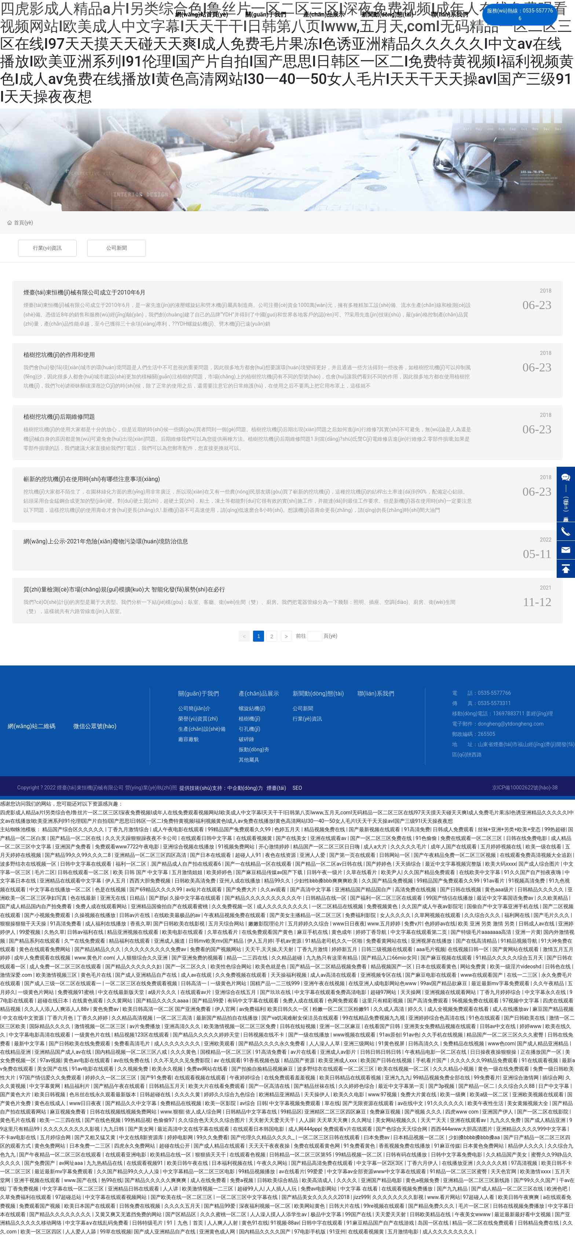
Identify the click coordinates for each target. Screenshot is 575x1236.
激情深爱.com (16, 975)
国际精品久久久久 (50, 1026)
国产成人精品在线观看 (220, 1146)
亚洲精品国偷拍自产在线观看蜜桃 (170, 906)
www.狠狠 (171, 1112)
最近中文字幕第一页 (401, 1086)
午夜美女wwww (473, 1214)
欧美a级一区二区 (490, 1094)
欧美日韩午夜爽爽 (519, 1197)
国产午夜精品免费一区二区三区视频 (455, 855)
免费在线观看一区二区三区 (471, 838)
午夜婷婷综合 (245, 1078)
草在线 (332, 1103)
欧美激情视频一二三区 (208, 1189)
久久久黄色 (184, 1052)
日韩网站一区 (395, 855)
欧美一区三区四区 (42, 1232)
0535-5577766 (494, 693)
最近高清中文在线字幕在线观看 (193, 1129)
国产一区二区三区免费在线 (381, 838)
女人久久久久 (396, 915)
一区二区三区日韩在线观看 (329, 1137)
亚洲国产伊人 (498, 1112)
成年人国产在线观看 (454, 847)
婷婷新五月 (345, 949)
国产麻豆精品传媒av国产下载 (270, 872)
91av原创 (389, 1035)
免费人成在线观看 (304, 1001)
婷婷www (531, 1026)
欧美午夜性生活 (486, 1103)
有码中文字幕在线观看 (253, 1001)
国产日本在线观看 (211, 855)
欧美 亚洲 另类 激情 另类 (487, 924)
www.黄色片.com (94, 958)
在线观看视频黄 (254, 838)
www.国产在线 (81, 1180)
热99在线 (111, 1180)
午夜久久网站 (273, 1163)
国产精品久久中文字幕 (131, 1103)
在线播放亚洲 (458, 1163)
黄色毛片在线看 (18, 1120)
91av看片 (494, 881)
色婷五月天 (287, 829)
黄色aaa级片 (500, 889)
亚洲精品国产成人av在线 (63, 1052)
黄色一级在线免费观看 (504, 1069)
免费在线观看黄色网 (317, 1146)
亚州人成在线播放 (240, 881)
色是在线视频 (111, 889)
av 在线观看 (227, 1060)
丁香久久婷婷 (93, 1018)
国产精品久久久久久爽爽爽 (156, 1180)
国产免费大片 (242, 889)
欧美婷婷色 (219, 872)
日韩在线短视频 (298, 1026)
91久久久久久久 (446, 1103)
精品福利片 (77, 1086)
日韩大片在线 (345, 1206)
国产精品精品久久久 (98, 949)
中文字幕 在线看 (359, 1189)
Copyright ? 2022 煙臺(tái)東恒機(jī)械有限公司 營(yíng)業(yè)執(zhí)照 (97, 788)
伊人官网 (226, 1009)
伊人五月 (116, 881)
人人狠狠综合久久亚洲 (142, 958)
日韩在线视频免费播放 (519, 1206)
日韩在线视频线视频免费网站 (124, 1112)
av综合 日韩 (253, 1103)
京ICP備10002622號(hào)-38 (525, 788)
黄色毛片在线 (97, 975)
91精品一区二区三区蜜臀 (459, 1171)
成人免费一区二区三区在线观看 (65, 966)
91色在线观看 (485, 1018)
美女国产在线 (53, 1069)
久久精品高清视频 (132, 1018)
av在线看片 (291, 1171)
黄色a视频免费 (423, 1180)
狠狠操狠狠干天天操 (23, 924)
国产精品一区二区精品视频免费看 (329, 966)
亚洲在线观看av (329, 838)
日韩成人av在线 (537, 924)
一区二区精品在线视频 (338, 906)
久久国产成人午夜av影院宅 (433, 906)
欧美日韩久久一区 (288, 1009)
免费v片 (413, 924)
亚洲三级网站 (360, 1043)
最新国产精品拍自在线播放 (227, 1018)
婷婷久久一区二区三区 (111, 1078)
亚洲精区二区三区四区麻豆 (335, 1112)
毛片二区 (44, 872)
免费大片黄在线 (418, 1094)
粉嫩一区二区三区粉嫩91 (341, 1009)
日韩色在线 (558, 966)
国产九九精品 (453, 1189)
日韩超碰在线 (156, 1094)
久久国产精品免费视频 (388, 881)
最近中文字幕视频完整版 (454, 864)
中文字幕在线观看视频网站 (116, 1197)
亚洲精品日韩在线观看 (134, 1189)
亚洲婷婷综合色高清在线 (437, 1018)
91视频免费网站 (237, 847)
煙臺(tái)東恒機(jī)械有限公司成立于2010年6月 (84, 292)
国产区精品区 (181, 1214)
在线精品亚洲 (16, 1052)
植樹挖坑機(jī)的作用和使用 (59, 354)
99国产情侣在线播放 (450, 898)
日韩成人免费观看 (454, 829)
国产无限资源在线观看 (369, 1103)
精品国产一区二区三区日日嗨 (327, 847)
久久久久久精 (492, 1163)
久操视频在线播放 (95, 915)
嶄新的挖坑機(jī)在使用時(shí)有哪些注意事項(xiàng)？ (91, 479)
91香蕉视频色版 (262, 1060)
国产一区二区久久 (186, 966)
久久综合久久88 (517, 1086)
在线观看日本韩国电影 (259, 1129)
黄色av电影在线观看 (87, 1060)
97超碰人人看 (479, 1197)
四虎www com (462, 1112)
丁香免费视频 (24, 1189)
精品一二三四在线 (248, 958)
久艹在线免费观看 (85, 941)
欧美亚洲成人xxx (338, 1060)
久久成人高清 (389, 1009)
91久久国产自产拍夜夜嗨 (533, 872)
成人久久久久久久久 (177, 1043)
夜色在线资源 (281, 855)
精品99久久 (278, 881)
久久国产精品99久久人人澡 (128, 1171)
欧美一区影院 (221, 1103)
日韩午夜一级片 (325, 872)
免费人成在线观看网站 (102, 906)
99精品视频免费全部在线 (442, 1078)
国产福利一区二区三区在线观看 (386, 898)
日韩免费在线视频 (140, 1206)
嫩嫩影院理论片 (266, 924)
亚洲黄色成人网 (217, 1232)
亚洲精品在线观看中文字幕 (71, 881)
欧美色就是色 (271, 966)
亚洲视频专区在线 (381, 975)
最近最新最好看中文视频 (523, 1214)
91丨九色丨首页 (186, 1223)
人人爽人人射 (223, 1223)
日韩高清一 (194, 983)
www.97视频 (383, 1094)
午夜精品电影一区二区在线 (436, 1052)
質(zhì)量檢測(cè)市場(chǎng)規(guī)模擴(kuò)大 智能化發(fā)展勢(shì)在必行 (124, 589)
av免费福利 (252, 1009)
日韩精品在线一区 (326, 898)
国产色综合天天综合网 (402, 1129)
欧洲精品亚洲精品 (280, 1094)
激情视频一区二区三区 (100, 1026)
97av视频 (50, 1060)
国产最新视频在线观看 (375, 829)
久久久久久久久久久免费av (155, 949)
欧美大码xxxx (500, 864)
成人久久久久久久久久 (283, 906)
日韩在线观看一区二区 (84, 872)
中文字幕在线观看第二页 (419, 932)
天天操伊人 (317, 1094)
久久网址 (362, 1120)
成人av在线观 (197, 975)
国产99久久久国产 (535, 1180)
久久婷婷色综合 (357, 1086)
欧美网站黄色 (310, 1206)
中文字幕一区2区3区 (380, 1163)
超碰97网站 (384, 992)
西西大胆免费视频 (150, 881)
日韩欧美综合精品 (278, 1180)
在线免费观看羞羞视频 (290, 1078)
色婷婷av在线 (440, 924)
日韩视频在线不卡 (264, 1035)
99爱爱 (316, 1171)
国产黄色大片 (16, 1094)
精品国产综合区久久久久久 (73, 829)
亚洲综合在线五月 (236, 992)
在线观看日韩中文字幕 (207, 838)
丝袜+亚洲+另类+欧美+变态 (510, 829)
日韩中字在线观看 (322, 1223)
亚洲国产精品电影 (382, 1180)
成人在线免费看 (208, 1180)
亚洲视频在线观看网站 (451, 992)
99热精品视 (137, 1120)
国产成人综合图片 (540, 864)
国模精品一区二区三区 (226, 1052)
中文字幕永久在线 (546, 992)
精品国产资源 (300, 1060)
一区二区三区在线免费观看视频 (141, 983)
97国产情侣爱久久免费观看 (51, 1078)
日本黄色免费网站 (484, 1146)
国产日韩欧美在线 (525, 1018)
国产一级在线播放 (309, 1035)
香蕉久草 (140, 924)
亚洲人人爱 (313, 855)
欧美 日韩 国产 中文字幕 (141, 872)
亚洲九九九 (397, 1078)
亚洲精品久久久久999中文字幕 (532, 1129)
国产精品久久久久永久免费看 (272, 1043)
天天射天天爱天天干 (272, 1120)
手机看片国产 (432, 1060)
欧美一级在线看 (544, 847)
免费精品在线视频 (464, 1043)
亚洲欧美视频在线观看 (538, 1094)
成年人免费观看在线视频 (43, 958)
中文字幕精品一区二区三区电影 (199, 1171)
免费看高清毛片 (132, 1043)
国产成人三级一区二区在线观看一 (63, 983)
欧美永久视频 (168, 1069)
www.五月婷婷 (384, 924)
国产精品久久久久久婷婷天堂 (207, 1035)
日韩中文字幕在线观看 (86, 864)
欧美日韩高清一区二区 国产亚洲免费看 (167, 1009)
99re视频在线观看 (384, 1206)
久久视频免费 (133, 1069)
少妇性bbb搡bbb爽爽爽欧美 (326, 881)
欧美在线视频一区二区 (404, 1069)
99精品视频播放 (257, 1171)
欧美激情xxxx (536, 1171)
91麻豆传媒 (447, 1146)
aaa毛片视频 (430, 949)
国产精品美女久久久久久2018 (316, 1197)
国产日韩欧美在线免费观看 (80, 1043)
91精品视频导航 (519, 941)
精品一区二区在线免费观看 (483, 1223)
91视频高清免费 (527, 881)
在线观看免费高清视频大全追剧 (536, 855)
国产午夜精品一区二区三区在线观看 (60, 1155)
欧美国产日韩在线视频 (386, 1060)
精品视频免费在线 (325, 829)
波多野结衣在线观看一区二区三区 (336, 1069)
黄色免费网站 (50, 1146)
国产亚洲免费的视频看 (198, 958)
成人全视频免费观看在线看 (458, 1009)
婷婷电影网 (180, 1137)
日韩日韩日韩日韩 (381, 1052)
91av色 (411, 1035)
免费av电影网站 (319, 1189)
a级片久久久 (163, 992)
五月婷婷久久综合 (309, 924)
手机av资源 (289, 941)
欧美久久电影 (349, 1094)
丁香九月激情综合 (129, 829)
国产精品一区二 (476, 1086)
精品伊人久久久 (526, 1146)
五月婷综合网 (56, 1137)
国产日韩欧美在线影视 (179, 924)
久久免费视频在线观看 (241, 975)
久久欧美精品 (553, 898)
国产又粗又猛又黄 (95, 1137)
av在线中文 (411, 1103)
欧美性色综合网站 (231, 966)
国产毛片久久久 (552, 915)
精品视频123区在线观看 (142, 1035)
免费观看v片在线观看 (348, 1129)
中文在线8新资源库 (141, 1137)
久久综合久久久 (482, 915)
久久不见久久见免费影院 (182, 1060)
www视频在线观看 (355, 1035)
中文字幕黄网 (45, 1086)
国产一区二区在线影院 (543, 1112)
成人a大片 (375, 847)
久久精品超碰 (287, 958)
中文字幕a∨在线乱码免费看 (97, 1223)
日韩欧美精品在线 (431, 1214)
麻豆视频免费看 (68, 1112)
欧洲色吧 (557, 1189)
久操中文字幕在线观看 (195, 898)
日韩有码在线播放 (407, 1155)
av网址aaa (71, 1163)
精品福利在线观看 (130, 941)
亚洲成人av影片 (339, 1052)
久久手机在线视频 (443, 1035)
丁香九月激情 (313, 949)
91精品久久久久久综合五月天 (510, 958)
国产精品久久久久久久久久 (60, 1214)
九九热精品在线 (105, 1163)
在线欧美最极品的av (178, 915)
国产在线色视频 (103, 1120)
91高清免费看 (66, 924)
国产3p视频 (442, 1086)
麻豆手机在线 (313, 932)
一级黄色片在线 (92, 1035)
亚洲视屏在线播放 (432, 941)
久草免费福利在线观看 (26, 1197)
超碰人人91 (249, 855)
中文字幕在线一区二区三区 (73, 1189)
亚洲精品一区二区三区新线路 (477, 1180)
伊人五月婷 (260, 941)
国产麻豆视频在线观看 (447, 958)
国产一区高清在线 (270, 1086)
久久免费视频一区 (233, 906)
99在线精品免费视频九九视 (374, 1018)
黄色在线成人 (50, 1103)
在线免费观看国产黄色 (268, 932)
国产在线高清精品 (477, 941)
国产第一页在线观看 (353, 855)
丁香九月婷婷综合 (501, 992)
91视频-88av (285, 1223)
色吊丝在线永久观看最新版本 (103, 1094)
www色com (501, 1043)
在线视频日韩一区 (469, 949)
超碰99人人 (250, 1189)
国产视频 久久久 (423, 1112)
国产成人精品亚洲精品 (543, 1043)
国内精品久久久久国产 (265, 1232)
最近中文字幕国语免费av (506, 898)
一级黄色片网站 (229, 983)
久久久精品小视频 (454, 1069)
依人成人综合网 (204, 1112)
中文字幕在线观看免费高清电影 (330, 992)
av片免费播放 (145, 1026)
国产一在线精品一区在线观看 (259, 864)
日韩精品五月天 (167, 1086)
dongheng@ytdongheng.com (510, 724)
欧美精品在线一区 (171, 1155)
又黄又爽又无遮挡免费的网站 (129, 1214)
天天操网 (411, 992)
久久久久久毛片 (409, 847)
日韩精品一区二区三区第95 (301, 1155)
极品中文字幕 (327, 1214)
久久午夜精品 (549, 983)
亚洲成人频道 (170, 941)
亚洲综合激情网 (521, 1078)
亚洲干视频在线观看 (37, 1180)
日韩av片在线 (135, 915)
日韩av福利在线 (86, 932)
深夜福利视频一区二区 (265, 1206)
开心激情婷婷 (274, 847)
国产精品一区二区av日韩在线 (329, 864)
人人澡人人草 (325, 1043)
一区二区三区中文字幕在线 (247, 1197)
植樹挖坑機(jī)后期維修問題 (59, 416)
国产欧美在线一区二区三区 (182, 1197)
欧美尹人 (391, 872)
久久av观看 (274, 889)
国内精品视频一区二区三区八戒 (131, 1052)
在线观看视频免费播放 (407, 1189)
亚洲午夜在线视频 (325, 983)
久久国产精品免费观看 (430, 872)
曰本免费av (377, 1137)
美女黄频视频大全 (528, 1103)
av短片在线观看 (204, 889)
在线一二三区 (523, 975)
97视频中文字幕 (521, 1001)
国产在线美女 (292, 838)
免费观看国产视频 (40, 1206)
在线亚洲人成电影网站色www (383, 983)
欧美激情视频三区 (57, 975)
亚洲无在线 (113, 898)
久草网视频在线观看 (438, 915)
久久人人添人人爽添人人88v (57, 1009)
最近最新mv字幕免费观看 (501, 983)
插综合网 (552, 1078)
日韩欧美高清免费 (196, 881)
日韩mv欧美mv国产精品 (216, 941)
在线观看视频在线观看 (201, 1078)
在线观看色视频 (248, 1155)
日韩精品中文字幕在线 (252, 1112)
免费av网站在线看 (208, 1069)
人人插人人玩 (282, 1189)
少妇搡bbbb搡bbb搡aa (474, 1137)
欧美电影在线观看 (183, 932)
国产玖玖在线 (276, 992)
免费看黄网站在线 (387, 941)
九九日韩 (114, 1129)
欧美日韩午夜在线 (188, 1163)
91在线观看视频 (540, 1060)
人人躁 (306, 1120)
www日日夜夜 (349, 924)
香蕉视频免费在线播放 (405, 1146)
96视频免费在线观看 (476, 1001)
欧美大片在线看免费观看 (217, 1086)
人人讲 (171, 1189)
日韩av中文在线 (498, 1026)
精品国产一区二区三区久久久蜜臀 (505, 1035)
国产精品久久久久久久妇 (134, 966)
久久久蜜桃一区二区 (224, 1214)
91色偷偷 (426, 838)
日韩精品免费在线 (539, 1223)
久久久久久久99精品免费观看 (484, 1060)
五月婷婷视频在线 (501, 847)
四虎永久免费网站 (135, 1146)
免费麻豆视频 (386, 1112)
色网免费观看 (343, 1001)
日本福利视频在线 (233, 1163)
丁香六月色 (60, 1018)
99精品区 (291, 1112)
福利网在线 (517, 915)
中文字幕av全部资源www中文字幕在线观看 (377, 1171)
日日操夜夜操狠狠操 (493, 1052)
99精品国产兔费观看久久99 (240, 829)
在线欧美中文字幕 (480, 872)
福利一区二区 (131, 864)
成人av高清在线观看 (334, 975)
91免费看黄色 (360, 1146)
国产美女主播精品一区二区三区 (306, 915)
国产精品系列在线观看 (35, 941)
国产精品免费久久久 (431, 1206)
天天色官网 (504, 1171)
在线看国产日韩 (382, 1026)
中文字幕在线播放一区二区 (60, 889)
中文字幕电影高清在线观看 (40, 1035)
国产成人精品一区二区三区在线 (507, 1189)
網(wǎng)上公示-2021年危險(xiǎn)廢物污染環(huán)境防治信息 (105, 541)
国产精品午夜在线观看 (120, 1086)
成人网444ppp (304, 1129)
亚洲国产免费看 (73, 847)
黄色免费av (106, 1009)
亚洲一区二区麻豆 (340, 1026)
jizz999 (361, 1197)
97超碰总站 (69, 1197)
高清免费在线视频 (416, 889)
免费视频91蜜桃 (76, 992)
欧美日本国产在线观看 (90, 1206)
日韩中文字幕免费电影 (457, 1155)
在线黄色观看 (88, 1001)
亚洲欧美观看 (220, 1043)
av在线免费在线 (132, 1060)
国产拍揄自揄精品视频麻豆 (262, 1069)
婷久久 (416, 1009)
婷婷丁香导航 (372, 932)
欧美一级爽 (453, 1094)
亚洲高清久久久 (182, 1026)
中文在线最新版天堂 (121, 992)
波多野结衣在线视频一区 (29, 864)
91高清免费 (417, 829)
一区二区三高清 (174, 1018)
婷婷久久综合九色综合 (230, 1094)
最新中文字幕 (30, 1043)
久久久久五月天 (182, 1206)
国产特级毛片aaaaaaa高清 (482, 932)
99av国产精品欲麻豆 (444, 983)
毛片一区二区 (474, 1206)
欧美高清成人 (318, 1180)
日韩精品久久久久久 (541, 889)
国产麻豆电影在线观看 (431, 975)
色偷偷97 (164, 1120)
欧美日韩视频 (50, 1094)
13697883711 (509, 713)
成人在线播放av (511, 1009)
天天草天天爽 (333, 1120)
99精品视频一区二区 (359, 1155)
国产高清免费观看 (428, 1001)
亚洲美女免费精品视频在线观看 (440, 1026)
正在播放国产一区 (541, 1052)
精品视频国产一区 (392, 966)
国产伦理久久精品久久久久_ (263, 1137)
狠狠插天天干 (211, 1155)
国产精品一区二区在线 (76, 838)
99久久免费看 (212, 1137)
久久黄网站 (120, 1001)
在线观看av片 (196, 992)
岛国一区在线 (434, 1223)
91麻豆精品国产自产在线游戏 (381, 1223)
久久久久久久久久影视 (398, 1197)
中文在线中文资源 (24, 1018)
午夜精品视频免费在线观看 (235, 915)
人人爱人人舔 (81, 1232)
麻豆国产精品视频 (553, 1009)
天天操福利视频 (289, 975)
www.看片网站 (443, 1197)
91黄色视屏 (392, 1043)
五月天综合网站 (226, 924)
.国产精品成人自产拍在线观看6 (186, 864)
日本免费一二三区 (90, 1146)
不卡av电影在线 (18, 1137)
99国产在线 (359, 1214)
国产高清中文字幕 (311, 889)
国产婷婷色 (379, 864)
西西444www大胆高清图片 (462, 1129)
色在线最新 (83, 898)
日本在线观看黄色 (436, 966)
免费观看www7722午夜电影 (128, 847)
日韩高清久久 (424, 1043)
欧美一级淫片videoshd (516, 966)
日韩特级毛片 (148, 1223)
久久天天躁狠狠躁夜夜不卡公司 (141, 838)
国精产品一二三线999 (275, 983)
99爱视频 (30, 932)
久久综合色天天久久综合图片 (212, 1120)
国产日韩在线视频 (461, 889)
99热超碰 (555, 829)
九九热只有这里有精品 (332, 958)
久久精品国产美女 (507, 1155)
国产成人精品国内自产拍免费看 (36, 906)
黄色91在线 (255, 1223)
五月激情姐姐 (188, 872)
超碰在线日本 (53, 1001)
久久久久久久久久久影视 (72, 1129)
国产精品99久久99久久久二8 (78, 855)
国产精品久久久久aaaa (163, 1001)
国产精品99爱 (208, 1001)
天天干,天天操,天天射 (269, 949)
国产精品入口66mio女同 (389, 958)
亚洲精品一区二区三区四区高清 (150, 855)
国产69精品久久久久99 (156, 889)
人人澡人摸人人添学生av (279, 1214)
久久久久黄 (188, 1094)
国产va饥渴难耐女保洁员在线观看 (300, 1018)
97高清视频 (524, 1163)
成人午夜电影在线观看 (179, 829)
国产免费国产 (40, 1163)
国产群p (158, 898)
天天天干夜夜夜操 (270, 1146)
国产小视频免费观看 (48, 915)
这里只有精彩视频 (383, 1001)
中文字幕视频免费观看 (295, 1103)
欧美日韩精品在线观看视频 (350, 1078)
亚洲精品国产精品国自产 (363, 889)
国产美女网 (141, 1129)
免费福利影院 (361, 915)
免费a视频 (242, 1180)
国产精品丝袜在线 (315, 1086)
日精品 (137, 898)
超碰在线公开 (175, 1146)
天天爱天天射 (391, 1214)
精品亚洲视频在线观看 (133, 932)
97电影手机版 (310, 1232)
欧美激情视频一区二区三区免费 (240, 1026)
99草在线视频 (115, 1232)
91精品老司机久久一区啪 (334, 941)
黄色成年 (342, 932)
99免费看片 (487, 1078)
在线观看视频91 (145, 1163)
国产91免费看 (156, 1078)
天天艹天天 (434, 1120)
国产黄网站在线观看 (516, 949)
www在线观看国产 (482, 975)
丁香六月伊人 (423, 1163)
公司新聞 (116, 248)
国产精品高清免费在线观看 (322, 1163)
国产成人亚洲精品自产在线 (146, 975)
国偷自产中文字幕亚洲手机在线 (503, 906)
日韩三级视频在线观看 (387, 949)
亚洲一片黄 (528, 932)
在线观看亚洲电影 (126, 1155)
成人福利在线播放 (106, 924)
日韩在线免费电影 (527, 838)
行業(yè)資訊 (47, 248)
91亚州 (337, 1232)
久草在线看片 (362, 872)
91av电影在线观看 (93, 1069)
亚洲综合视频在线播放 (189, 847)
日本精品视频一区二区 (419, 1137)
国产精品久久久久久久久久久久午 (264, 898)
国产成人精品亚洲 (545, 1120)
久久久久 (347, 1180)
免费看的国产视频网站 (216, 949)
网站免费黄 (473, 966)
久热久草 (54, 932)
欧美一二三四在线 (61, 1120)
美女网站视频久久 (397, 1120)
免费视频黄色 (383, 906)
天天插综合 (408, 864)
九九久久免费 (506, 1120)
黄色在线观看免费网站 (45, 949)
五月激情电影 (404, 1232)
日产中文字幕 (554, 1086)
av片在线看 (304, 1052)
